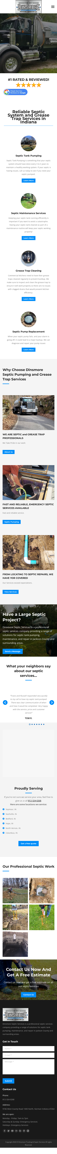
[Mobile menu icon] (52, 6)
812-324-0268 (34, 800)
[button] (29, 724)
